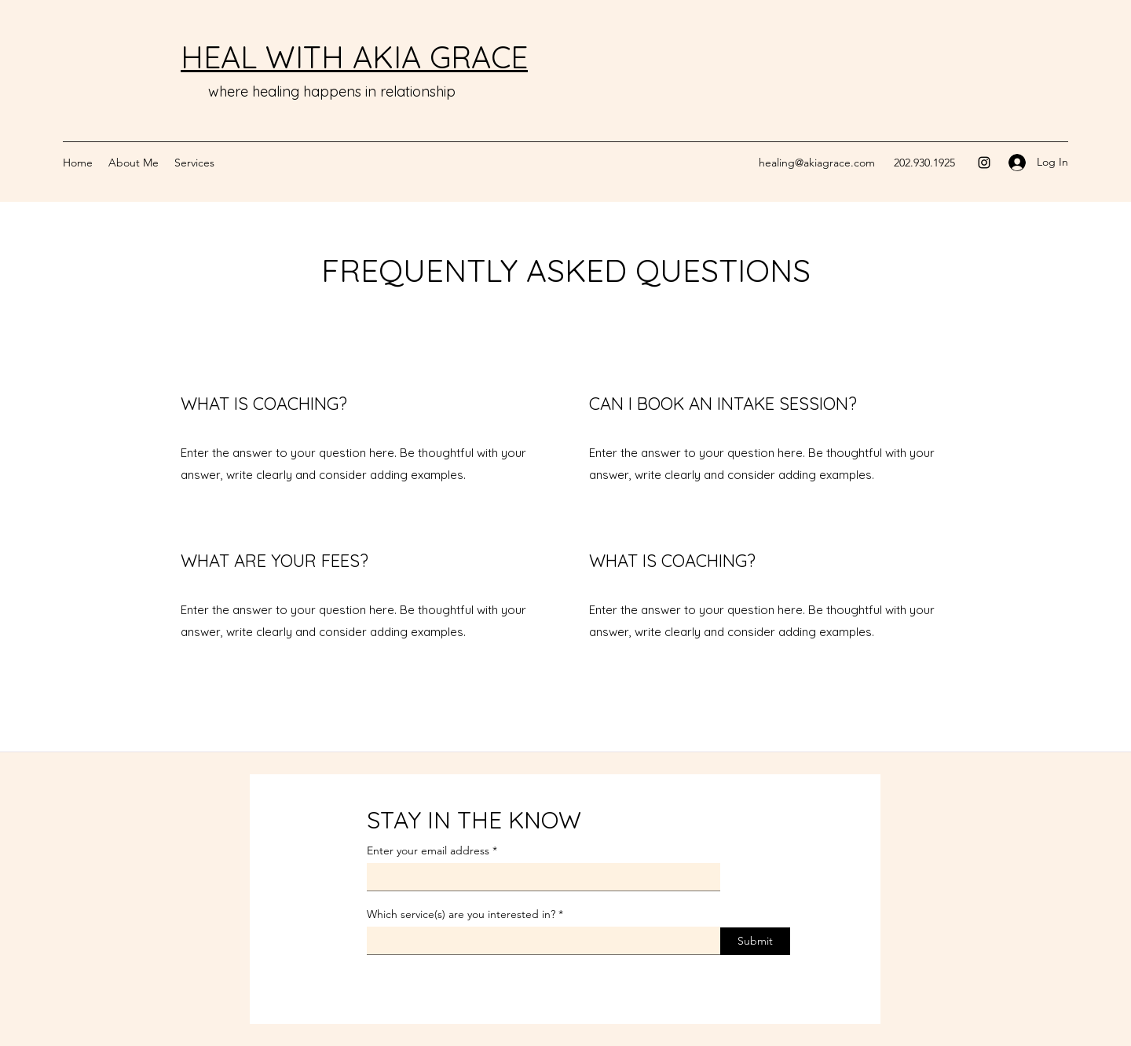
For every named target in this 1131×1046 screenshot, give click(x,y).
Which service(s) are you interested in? (461, 914)
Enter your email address (428, 850)
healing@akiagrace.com (817, 162)
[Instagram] (984, 162)
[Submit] (755, 941)
